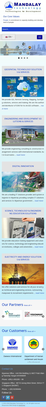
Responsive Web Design (9, 405)
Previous (3, 316)
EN (8, 37)
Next (43, 316)
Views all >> (28, 305)
